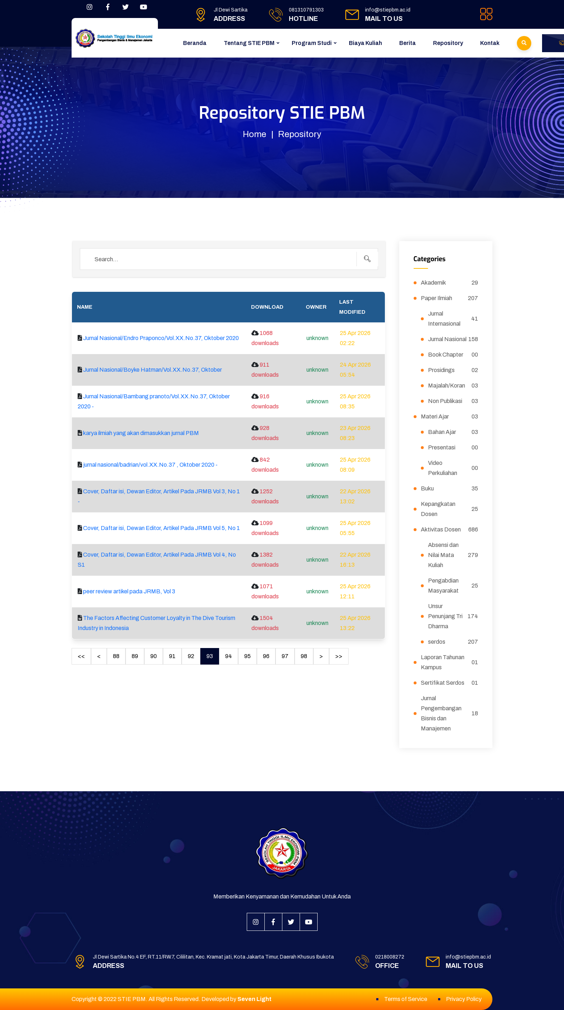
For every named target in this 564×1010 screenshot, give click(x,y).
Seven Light (254, 999)
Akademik (449, 283)
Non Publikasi (453, 401)
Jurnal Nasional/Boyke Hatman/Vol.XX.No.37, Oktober (152, 370)
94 (228, 656)
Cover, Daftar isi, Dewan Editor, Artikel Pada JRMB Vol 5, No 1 (161, 528)
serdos (453, 642)
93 (209, 656)
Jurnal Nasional (453, 339)
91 (172, 656)
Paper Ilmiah (449, 298)
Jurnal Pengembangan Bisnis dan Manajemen (449, 713)
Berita (407, 43)
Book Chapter (453, 355)
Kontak (490, 43)
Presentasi (453, 448)
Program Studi (312, 43)
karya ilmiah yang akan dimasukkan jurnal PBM (141, 433)
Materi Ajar (449, 417)
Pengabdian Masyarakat (453, 586)
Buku (449, 489)
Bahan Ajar (453, 432)
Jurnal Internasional (453, 319)
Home (254, 134)
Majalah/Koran (453, 386)
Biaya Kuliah (365, 43)
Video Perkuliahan (453, 468)
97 (285, 656)
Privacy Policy (464, 999)
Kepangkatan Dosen (449, 509)
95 (247, 656)
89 (135, 656)
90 (153, 656)
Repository (448, 43)
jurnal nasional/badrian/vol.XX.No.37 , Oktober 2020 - (150, 465)
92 (191, 656)
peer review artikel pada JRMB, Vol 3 (129, 591)
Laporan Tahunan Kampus (449, 662)
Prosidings (453, 370)
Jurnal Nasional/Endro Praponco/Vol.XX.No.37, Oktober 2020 (161, 338)
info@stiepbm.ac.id (387, 10)
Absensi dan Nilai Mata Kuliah (453, 555)
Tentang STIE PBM (249, 43)
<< (81, 656)
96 (266, 656)
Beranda (194, 43)
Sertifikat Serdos (449, 683)
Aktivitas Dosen (449, 530)
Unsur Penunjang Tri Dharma (453, 616)
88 (116, 656)
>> (338, 656)
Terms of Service (405, 999)
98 (304, 656)
